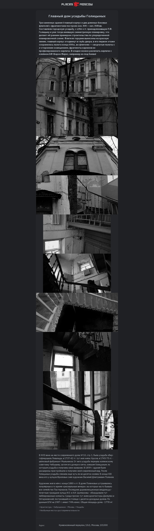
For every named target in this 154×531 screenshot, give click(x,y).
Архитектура (46, 507)
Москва (71, 507)
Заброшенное (60, 507)
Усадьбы (80, 507)
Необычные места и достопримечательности (59, 510)
